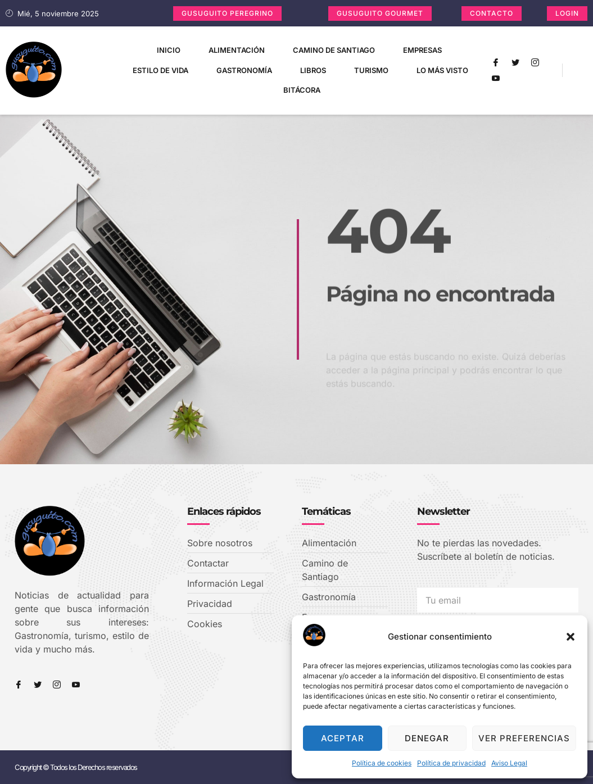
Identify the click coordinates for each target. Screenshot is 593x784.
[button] (570, 636)
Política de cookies (381, 763)
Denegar (427, 738)
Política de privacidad (451, 763)
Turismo (371, 70)
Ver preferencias (524, 738)
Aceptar (342, 738)
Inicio (168, 50)
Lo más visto (442, 70)
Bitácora (301, 89)
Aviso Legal (509, 763)
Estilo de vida (160, 70)
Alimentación (237, 50)
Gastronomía (244, 70)
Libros (313, 70)
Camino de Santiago (334, 50)
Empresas (422, 50)
